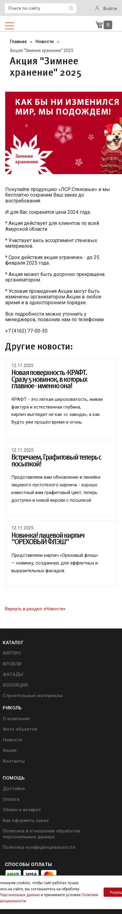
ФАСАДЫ (15, 677)
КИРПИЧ (14, 655)
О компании (78, 655)
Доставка (16, 734)
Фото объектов (82, 666)
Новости (75, 677)
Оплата (13, 745)
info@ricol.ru (17, 834)
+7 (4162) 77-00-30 (35, 847)
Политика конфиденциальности (30, 802)
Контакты (76, 699)
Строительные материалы (21, 701)
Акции (72, 688)
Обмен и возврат (24, 756)
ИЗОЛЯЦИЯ (17, 688)
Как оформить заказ (28, 767)
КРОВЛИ (14, 666)
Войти (106, 8)
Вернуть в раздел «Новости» (35, 609)
